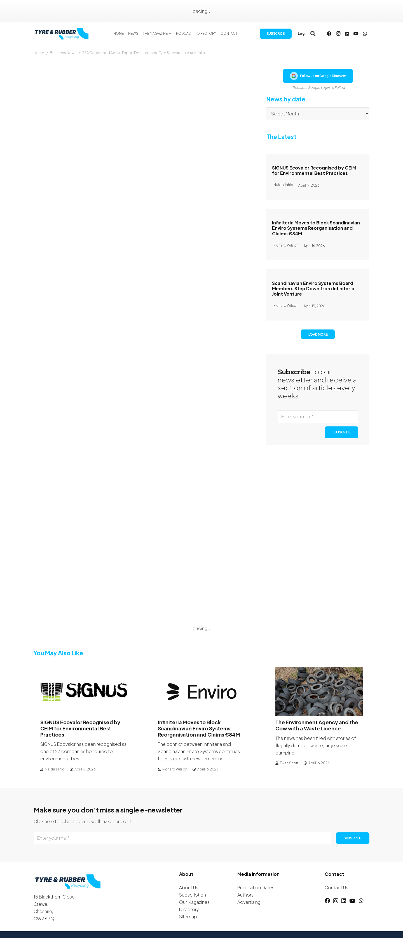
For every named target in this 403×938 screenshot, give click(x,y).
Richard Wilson (174, 769)
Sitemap (188, 917)
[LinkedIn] (347, 33)
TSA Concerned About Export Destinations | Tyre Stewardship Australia (143, 52)
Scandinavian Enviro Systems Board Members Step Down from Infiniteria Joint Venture (313, 288)
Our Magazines (194, 902)
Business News (63, 52)
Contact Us (336, 887)
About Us (188, 887)
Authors (245, 895)
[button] (170, 33)
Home (39, 52)
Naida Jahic (54, 769)
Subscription (192, 895)
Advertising (249, 902)
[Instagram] (338, 33)
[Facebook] (329, 33)
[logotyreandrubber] (62, 33)
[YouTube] (356, 33)
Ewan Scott (289, 763)
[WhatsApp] (364, 33)
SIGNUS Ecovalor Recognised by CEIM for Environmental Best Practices (314, 170)
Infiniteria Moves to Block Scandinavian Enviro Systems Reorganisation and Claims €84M (316, 228)
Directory (189, 909)
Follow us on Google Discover (318, 76)
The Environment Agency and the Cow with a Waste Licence (316, 725)
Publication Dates (255, 887)
